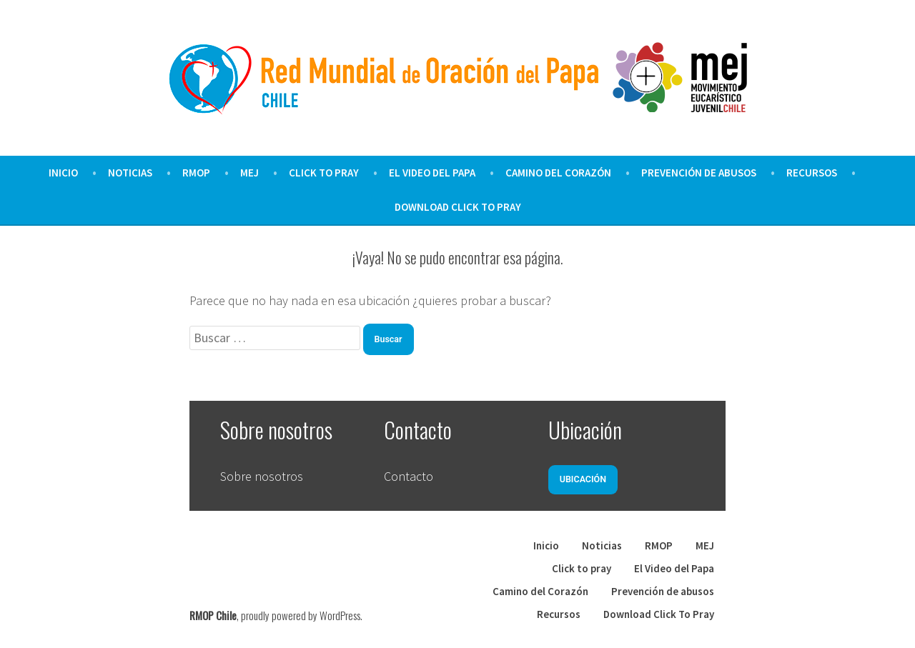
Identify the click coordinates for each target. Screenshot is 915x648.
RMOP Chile (213, 615)
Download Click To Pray (458, 207)
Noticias (130, 172)
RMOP (196, 172)
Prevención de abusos (698, 172)
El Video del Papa (432, 172)
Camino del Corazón (558, 172)
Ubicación (583, 479)
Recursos (811, 172)
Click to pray (324, 172)
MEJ (249, 172)
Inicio (63, 172)
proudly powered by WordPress (300, 615)
